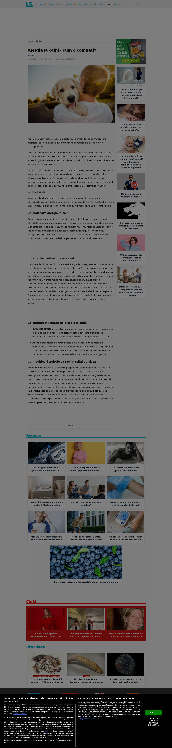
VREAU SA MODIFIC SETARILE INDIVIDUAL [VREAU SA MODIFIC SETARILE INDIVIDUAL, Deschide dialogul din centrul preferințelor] (153, 722)
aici (46, 731)
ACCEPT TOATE (153, 713)
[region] (86, 721)
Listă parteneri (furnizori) (88, 719)
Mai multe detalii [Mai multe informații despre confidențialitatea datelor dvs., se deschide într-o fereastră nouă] (20, 714)
